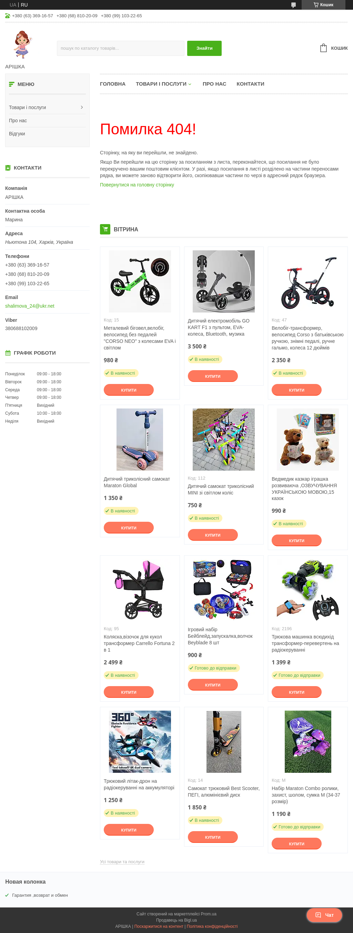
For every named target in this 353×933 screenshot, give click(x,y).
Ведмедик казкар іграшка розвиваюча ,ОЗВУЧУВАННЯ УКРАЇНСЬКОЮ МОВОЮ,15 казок (304, 488)
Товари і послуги (27, 107)
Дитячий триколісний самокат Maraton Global (137, 482)
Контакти (250, 83)
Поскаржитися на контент (158, 926)
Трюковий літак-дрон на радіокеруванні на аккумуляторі (139, 784)
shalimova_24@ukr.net (29, 306)
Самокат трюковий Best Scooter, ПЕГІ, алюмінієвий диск (224, 792)
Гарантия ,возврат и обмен (40, 895)
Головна (112, 83)
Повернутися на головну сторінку (137, 184)
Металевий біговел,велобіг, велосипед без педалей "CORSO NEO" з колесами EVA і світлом (140, 337)
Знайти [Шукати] (204, 48)
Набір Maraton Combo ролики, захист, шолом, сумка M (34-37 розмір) (306, 795)
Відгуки (17, 133)
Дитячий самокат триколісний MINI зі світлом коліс (221, 489)
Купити (128, 390)
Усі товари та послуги (122, 861)
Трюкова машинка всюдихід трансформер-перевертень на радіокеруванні (305, 643)
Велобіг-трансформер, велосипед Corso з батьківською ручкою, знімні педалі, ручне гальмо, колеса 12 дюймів (307, 337)
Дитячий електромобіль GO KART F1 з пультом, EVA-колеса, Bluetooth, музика (219, 327)
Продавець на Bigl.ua (176, 920)
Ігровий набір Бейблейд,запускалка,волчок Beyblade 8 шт (220, 636)
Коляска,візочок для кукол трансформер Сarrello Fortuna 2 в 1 (139, 643)
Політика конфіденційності (212, 926)
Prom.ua (208, 914)
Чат (324, 915)
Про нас (18, 120)
